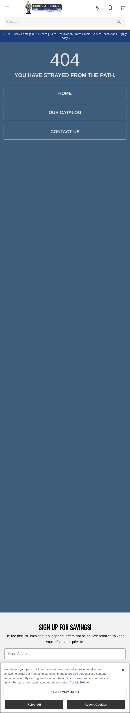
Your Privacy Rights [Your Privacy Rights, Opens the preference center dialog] (65, 691)
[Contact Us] (110, 7)
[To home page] (43, 8)
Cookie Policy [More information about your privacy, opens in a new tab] (79, 682)
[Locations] (97, 7)
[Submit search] (119, 22)
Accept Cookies (96, 704)
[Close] (123, 670)
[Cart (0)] (122, 7)
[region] (65, 688)
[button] (7, 7)
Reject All (34, 704)
